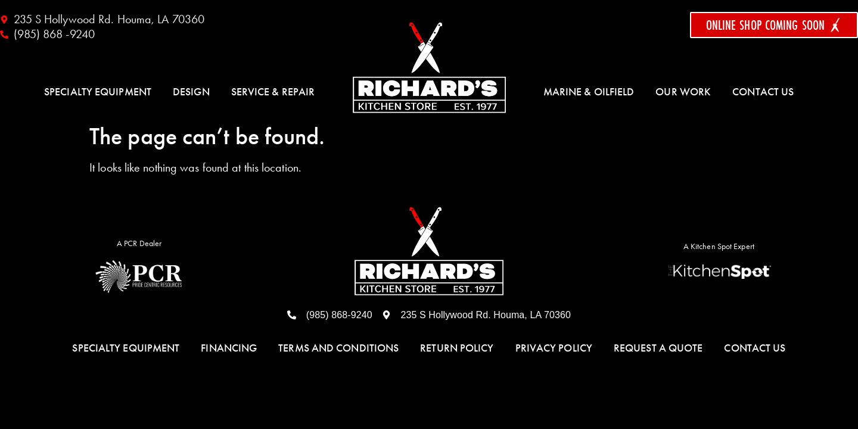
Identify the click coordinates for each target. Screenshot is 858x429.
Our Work (683, 91)
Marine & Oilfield (589, 91)
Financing (229, 348)
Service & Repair (273, 91)
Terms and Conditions (338, 348)
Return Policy (456, 348)
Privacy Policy (553, 348)
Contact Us (763, 91)
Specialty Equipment (97, 91)
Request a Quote (658, 348)
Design (191, 91)
